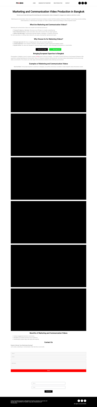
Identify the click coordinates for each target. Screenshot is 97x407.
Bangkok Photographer (45, 3)
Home (34, 3)
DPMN (37, 56)
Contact (67, 3)
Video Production (58, 3)
